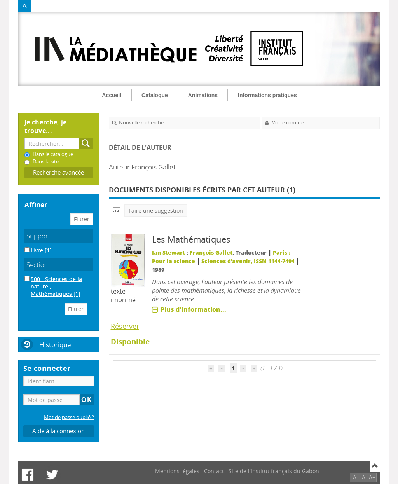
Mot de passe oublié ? (69, 417)
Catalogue (154, 95)
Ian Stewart (168, 252)
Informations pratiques (267, 95)
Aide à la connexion (58, 431)
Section (37, 264)
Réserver (125, 326)
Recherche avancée (58, 172)
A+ (372, 477)
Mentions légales (177, 471)
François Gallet (211, 252)
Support (38, 235)
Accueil (111, 95)
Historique (55, 344)
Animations (203, 95)
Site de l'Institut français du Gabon (274, 471)
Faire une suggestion (156, 210)
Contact (214, 471)
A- (355, 477)
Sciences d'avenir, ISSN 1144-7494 (248, 261)
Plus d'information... (193, 309)
